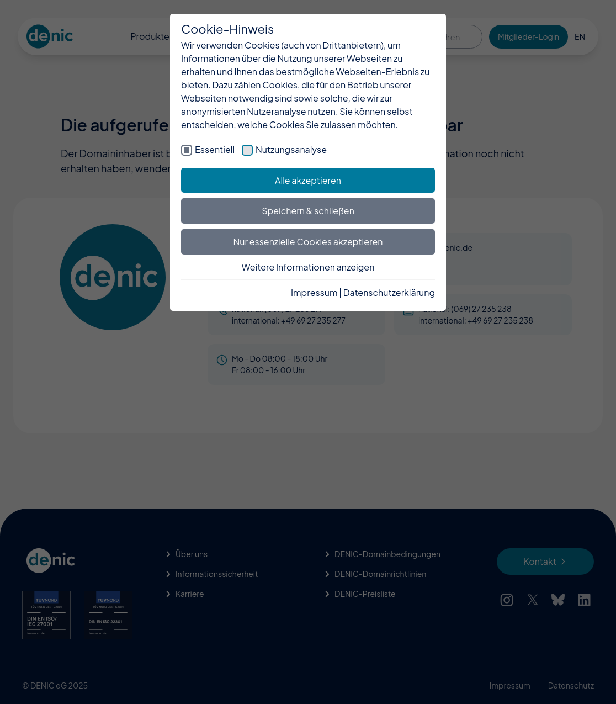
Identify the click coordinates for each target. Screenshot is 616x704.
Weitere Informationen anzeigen (308, 267)
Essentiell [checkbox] (215, 149)
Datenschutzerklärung (389, 292)
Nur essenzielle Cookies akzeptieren (308, 241)
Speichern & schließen (308, 210)
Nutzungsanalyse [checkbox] (291, 149)
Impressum (314, 292)
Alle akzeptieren (308, 180)
